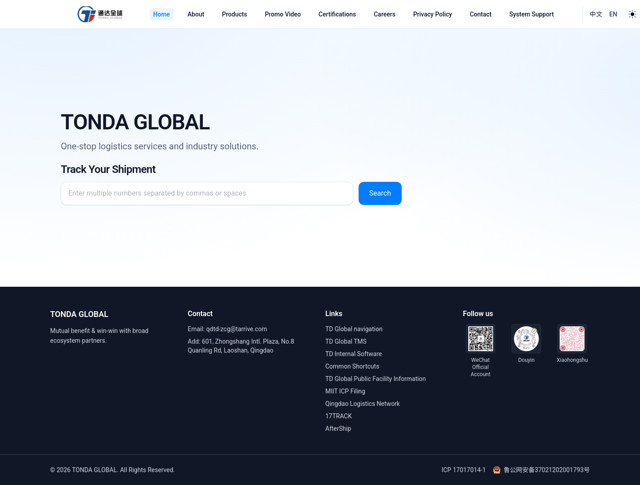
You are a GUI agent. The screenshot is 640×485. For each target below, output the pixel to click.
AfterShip (338, 428)
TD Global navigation (354, 329)
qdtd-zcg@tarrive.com (236, 329)
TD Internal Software (353, 353)
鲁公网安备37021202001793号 (541, 469)
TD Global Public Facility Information (375, 378)
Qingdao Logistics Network (362, 403)
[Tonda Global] (100, 14)
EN (613, 14)
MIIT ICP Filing (345, 391)
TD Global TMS (346, 341)
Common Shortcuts (352, 366)
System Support (532, 14)
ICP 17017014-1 (464, 469)
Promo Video (283, 14)
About (196, 14)
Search (380, 193)
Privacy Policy (432, 14)
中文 (596, 14)
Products (234, 14)
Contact (480, 14)
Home (161, 14)
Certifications (337, 14)
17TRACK (338, 416)
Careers (384, 14)
